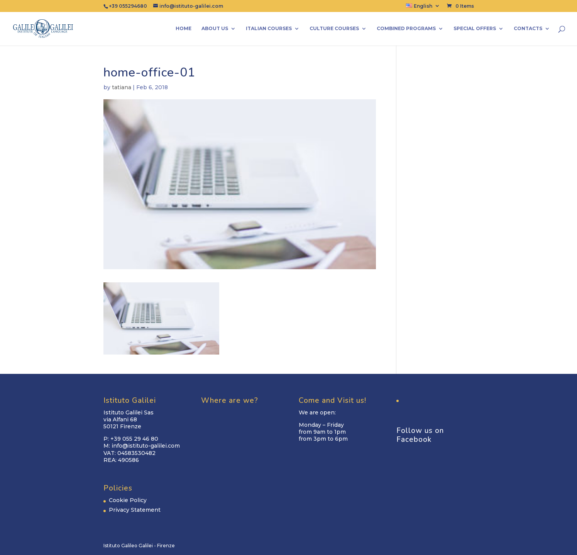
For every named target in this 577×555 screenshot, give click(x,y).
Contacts (528, 28)
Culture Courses (334, 28)
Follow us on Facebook (420, 435)
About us (214, 28)
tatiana (121, 87)
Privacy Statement (135, 509)
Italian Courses (269, 28)
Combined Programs (406, 28)
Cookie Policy (128, 500)
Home (183, 28)
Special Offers (474, 28)
